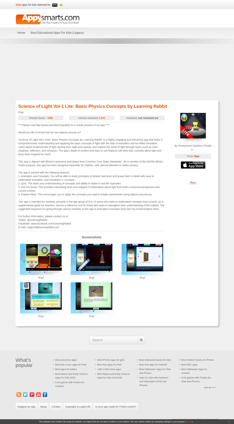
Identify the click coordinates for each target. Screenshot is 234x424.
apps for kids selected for (36, 4)
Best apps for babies (66, 369)
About (43, 406)
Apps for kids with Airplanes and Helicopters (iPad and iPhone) (153, 381)
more (189, 422)
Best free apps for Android (153, 364)
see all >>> (210, 387)
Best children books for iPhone (197, 360)
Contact (56, 406)
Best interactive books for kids (155, 360)
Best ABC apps (189, 364)
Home (21, 32)
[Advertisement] (117, 72)
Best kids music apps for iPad (70, 364)
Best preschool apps (66, 360)
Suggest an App (26, 406)
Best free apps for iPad (109, 364)
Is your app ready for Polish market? (115, 406)
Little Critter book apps (109, 369)
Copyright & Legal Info (77, 406)
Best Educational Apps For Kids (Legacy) (57, 32)
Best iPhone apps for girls (110, 360)
